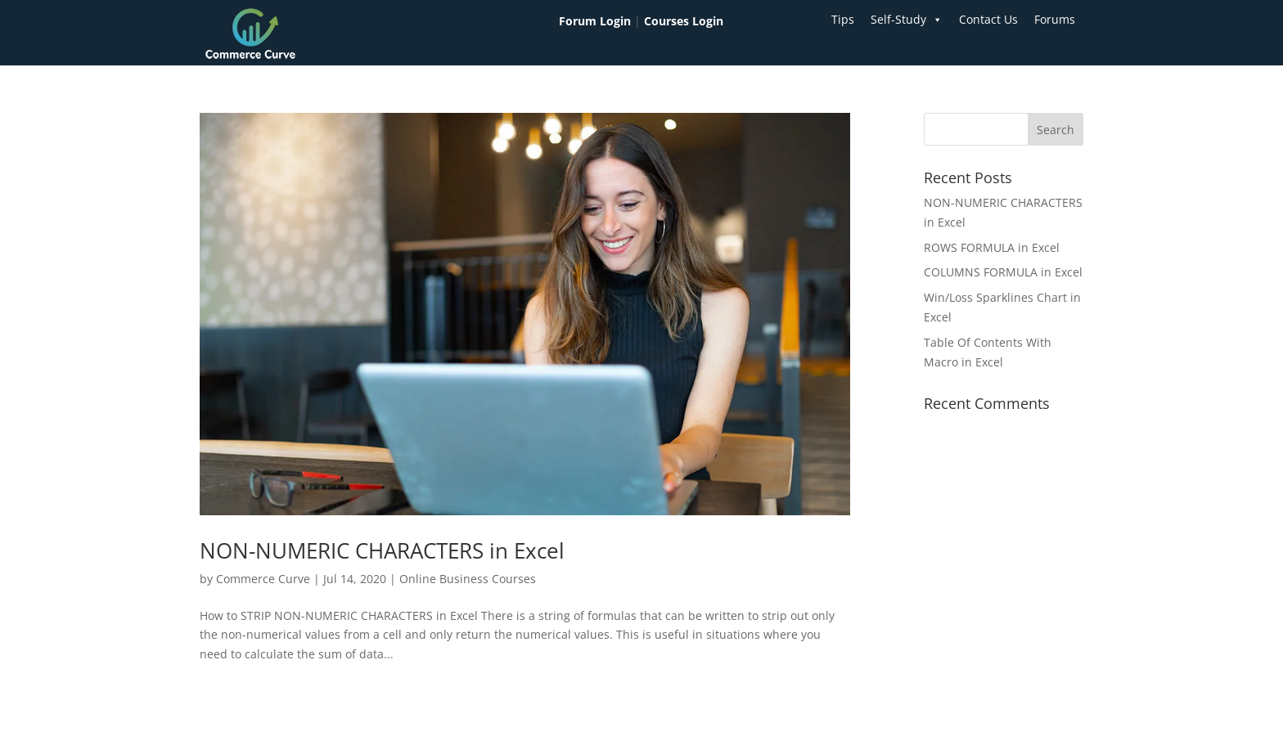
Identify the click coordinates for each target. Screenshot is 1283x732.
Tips (842, 19)
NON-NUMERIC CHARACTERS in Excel (382, 550)
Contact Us (988, 19)
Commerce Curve (263, 578)
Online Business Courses (467, 578)
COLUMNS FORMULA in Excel (1003, 272)
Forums (1054, 19)
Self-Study (907, 19)
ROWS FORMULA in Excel (992, 247)
